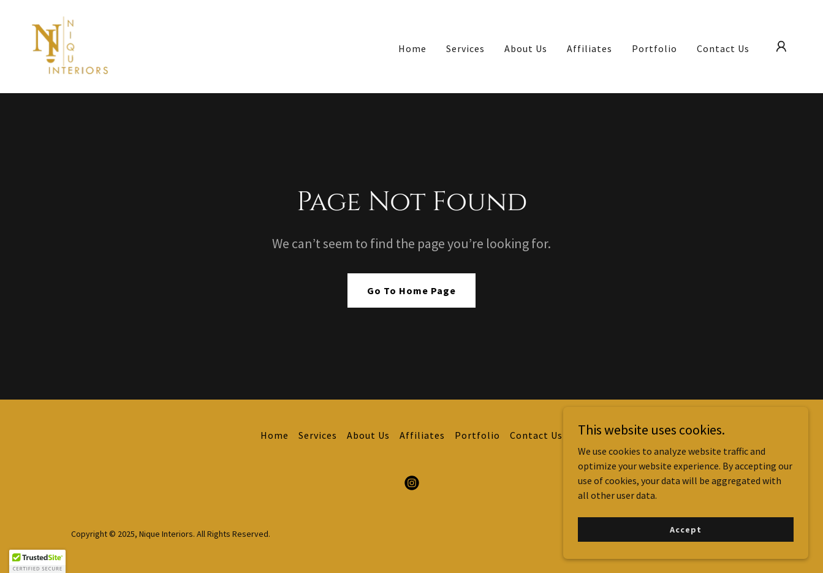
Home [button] (274, 435)
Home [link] (412, 48)
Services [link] (465, 48)
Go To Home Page (411, 290)
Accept (685, 546)
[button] (781, 46)
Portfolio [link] (654, 48)
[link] (70, 45)
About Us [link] (525, 48)
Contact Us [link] (723, 48)
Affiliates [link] (589, 48)
